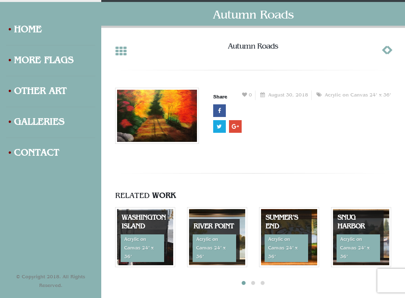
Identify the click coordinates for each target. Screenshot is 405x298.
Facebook (219, 110)
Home (25, 30)
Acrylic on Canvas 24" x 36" (358, 95)
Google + (235, 126)
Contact (33, 153)
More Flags (41, 61)
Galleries (36, 122)
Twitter (219, 126)
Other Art (37, 91)
